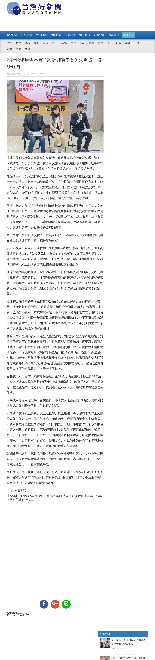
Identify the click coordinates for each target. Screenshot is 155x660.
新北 (18, 42)
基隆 (128, 42)
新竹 (36, 42)
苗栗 (46, 42)
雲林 (82, 42)
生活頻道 (41, 35)
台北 (9, 42)
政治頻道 (12, 35)
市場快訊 (99, 35)
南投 (73, 42)
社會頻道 (26, 35)
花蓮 (9, 49)
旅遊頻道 (70, 35)
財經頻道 (128, 35)
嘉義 (91, 42)
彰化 (64, 42)
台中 (55, 42)
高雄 (109, 42)
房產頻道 (113, 35)
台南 (100, 42)
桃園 (27, 42)
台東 (18, 49)
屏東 (118, 42)
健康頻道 (55, 35)
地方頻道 (84, 35)
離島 (27, 49)
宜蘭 (137, 42)
